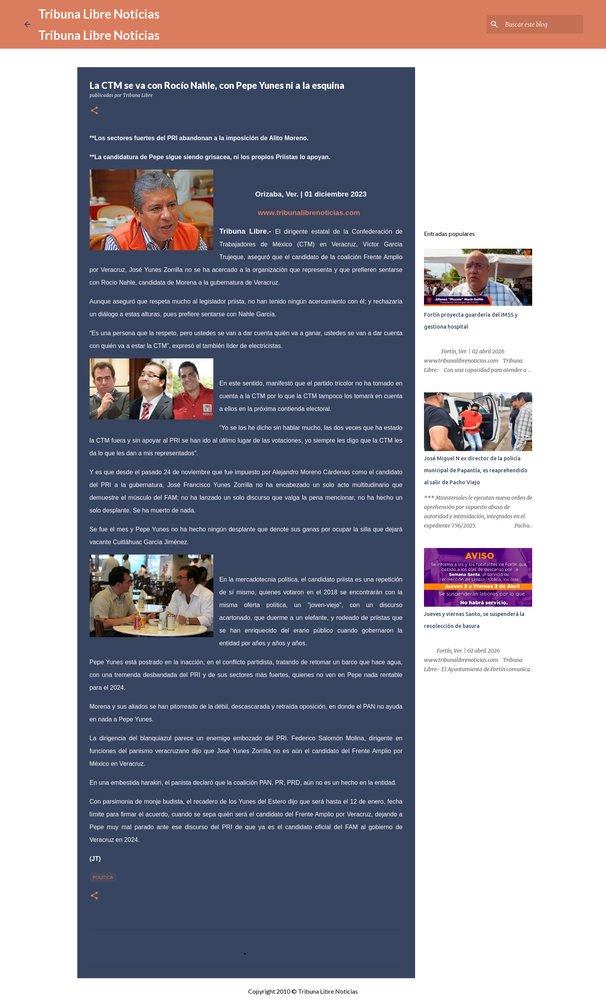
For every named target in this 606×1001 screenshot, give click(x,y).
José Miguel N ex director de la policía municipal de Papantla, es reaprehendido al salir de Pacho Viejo (476, 470)
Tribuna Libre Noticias (99, 13)
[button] (94, 111)
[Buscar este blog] (542, 24)
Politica (103, 877)
